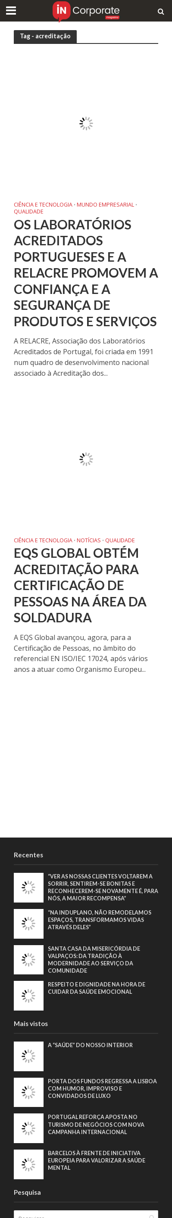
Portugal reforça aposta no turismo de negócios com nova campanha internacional (96, 1124)
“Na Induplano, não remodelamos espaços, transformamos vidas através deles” (99, 920)
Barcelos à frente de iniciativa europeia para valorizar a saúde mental (96, 1160)
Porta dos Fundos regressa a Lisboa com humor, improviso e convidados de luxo (102, 1088)
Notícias (89, 541)
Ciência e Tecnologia (43, 205)
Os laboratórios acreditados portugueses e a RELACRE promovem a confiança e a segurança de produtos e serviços (86, 273)
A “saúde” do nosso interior (90, 1045)
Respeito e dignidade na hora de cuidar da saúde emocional (96, 988)
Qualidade (29, 212)
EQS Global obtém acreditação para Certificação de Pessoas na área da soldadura (80, 585)
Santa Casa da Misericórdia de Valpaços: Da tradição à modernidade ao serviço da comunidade (94, 960)
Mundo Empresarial (105, 205)
